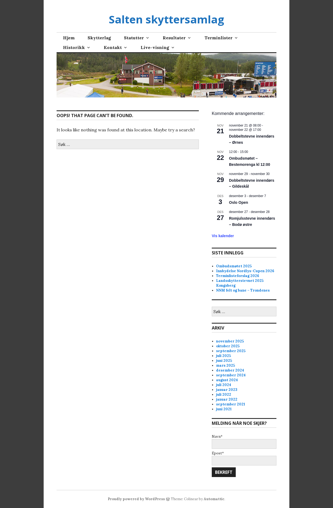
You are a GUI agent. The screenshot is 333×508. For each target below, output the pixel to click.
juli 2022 (223, 394)
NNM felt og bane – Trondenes (243, 290)
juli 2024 (223, 385)
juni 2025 (224, 360)
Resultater (174, 37)
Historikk (74, 47)
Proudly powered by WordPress (136, 499)
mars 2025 (225, 365)
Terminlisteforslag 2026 (237, 276)
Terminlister (218, 37)
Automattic (214, 499)
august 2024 (227, 380)
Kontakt (113, 47)
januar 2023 (226, 389)
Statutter (134, 37)
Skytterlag (99, 37)
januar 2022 (226, 399)
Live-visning (155, 47)
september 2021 (230, 404)
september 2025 (230, 351)
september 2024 (231, 375)
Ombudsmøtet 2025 (234, 266)
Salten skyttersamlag (166, 19)
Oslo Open (238, 202)
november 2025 (230, 341)
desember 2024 (230, 370)
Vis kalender (223, 236)
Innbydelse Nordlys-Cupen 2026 (245, 271)
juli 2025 (223, 355)
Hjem (69, 37)
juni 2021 (224, 409)
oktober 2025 (228, 346)
